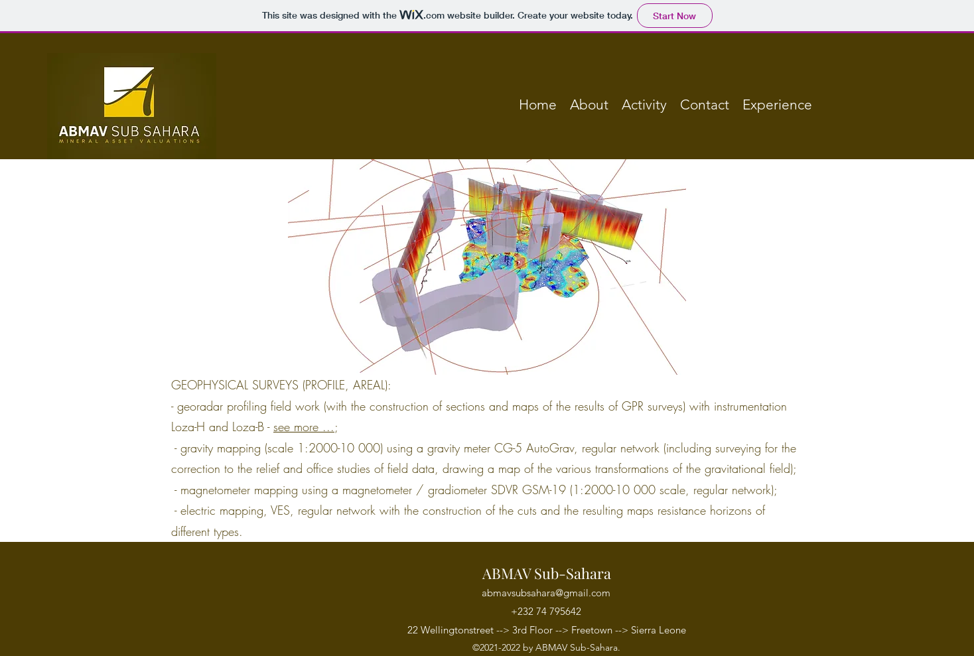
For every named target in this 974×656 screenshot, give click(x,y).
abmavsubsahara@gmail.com (546, 592)
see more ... (303, 426)
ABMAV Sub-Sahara (546, 573)
